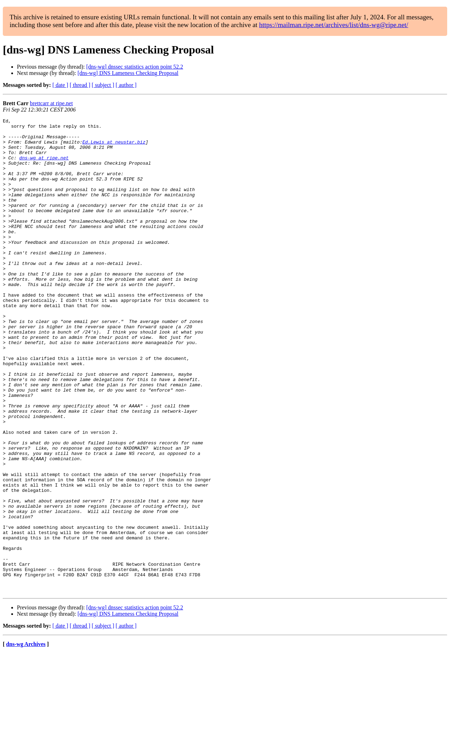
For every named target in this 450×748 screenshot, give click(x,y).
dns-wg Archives (25, 739)
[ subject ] (103, 85)
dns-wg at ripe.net (44, 166)
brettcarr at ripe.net (51, 103)
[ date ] (60, 85)
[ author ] (126, 85)
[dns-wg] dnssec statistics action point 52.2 (134, 67)
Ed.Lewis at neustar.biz (113, 147)
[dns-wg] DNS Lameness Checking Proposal (127, 73)
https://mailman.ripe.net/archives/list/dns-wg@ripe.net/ (333, 24)
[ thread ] (80, 85)
